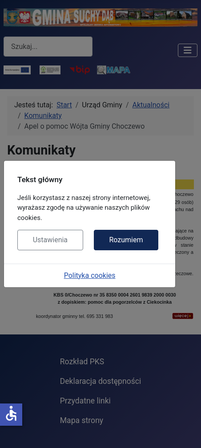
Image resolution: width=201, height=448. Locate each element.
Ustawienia (50, 240)
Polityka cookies (90, 275)
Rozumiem (126, 240)
